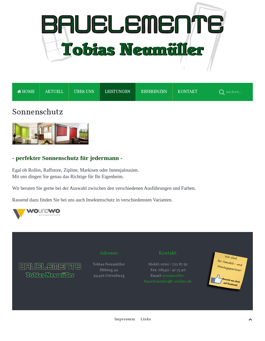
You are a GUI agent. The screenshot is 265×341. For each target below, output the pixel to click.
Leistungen (117, 92)
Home (25, 92)
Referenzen (154, 92)
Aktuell (54, 92)
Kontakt (187, 92)
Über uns (84, 92)
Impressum (124, 319)
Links (146, 319)
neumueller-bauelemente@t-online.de (168, 278)
